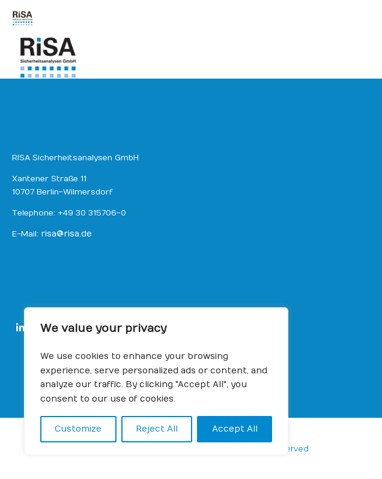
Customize (78, 429)
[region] (156, 381)
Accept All (235, 429)
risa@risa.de (66, 234)
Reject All (157, 429)
